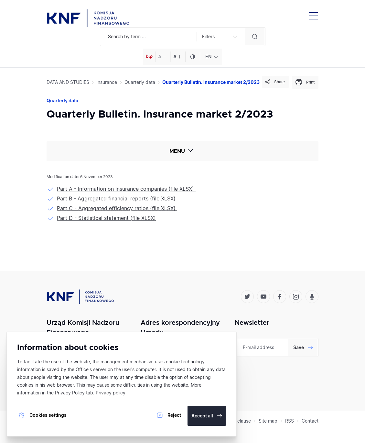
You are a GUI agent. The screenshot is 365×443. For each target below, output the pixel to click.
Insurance (106, 82)
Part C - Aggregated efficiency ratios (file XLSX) (117, 208)
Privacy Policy (70, 392)
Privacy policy (110, 392)
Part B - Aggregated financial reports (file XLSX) (117, 198)
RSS (289, 421)
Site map (268, 421)
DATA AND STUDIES (68, 82)
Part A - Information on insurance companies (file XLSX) (126, 189)
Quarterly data (139, 82)
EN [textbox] (208, 56)
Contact (310, 421)
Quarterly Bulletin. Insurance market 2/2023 (211, 82)
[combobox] (211, 57)
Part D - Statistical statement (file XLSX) (106, 218)
